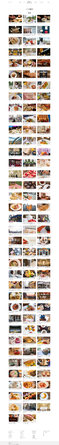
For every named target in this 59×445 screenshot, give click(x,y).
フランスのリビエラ (23, 437)
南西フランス (22, 436)
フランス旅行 (41, 2)
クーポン (24, 2)
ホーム (27, 6)
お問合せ (10, 442)
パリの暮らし (35, 2)
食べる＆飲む (10, 435)
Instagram (45, 432)
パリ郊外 (21, 432)
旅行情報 (33, 435)
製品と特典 (34, 431)
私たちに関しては (11, 432)
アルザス (21, 438)
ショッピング (10, 437)
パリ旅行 (20, 2)
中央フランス (22, 433)
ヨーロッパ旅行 (34, 438)
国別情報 (33, 437)
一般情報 (33, 436)
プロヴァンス (22, 435)
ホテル (9, 438)
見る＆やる (10, 436)
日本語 (48, 2)
